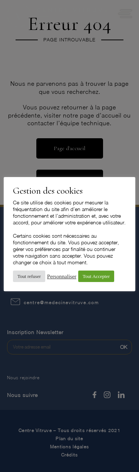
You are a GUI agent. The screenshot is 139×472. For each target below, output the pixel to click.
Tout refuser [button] (29, 276)
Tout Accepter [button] (96, 276)
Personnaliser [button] (61, 276)
